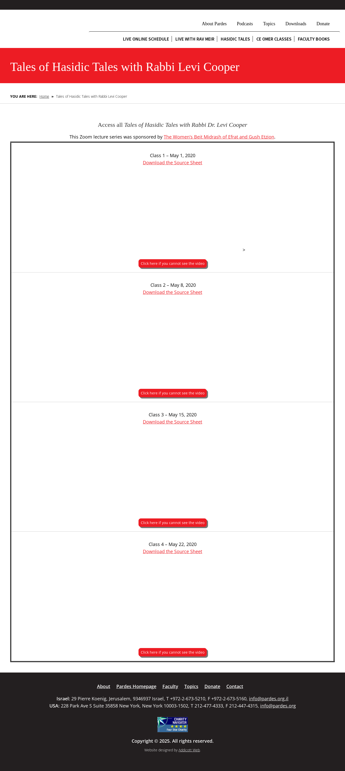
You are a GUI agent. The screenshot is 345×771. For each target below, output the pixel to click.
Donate (323, 23)
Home (44, 96)
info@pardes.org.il (268, 698)
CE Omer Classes (274, 39)
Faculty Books (314, 39)
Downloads (295, 23)
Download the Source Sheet (172, 162)
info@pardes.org (278, 706)
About (103, 686)
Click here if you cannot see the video (172, 263)
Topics (269, 23)
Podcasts (245, 23)
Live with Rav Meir (194, 39)
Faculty (170, 686)
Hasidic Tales (235, 39)
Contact (234, 686)
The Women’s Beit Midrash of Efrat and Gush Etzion (219, 137)
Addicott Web (189, 750)
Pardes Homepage (136, 686)
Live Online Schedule (146, 39)
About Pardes (214, 23)
